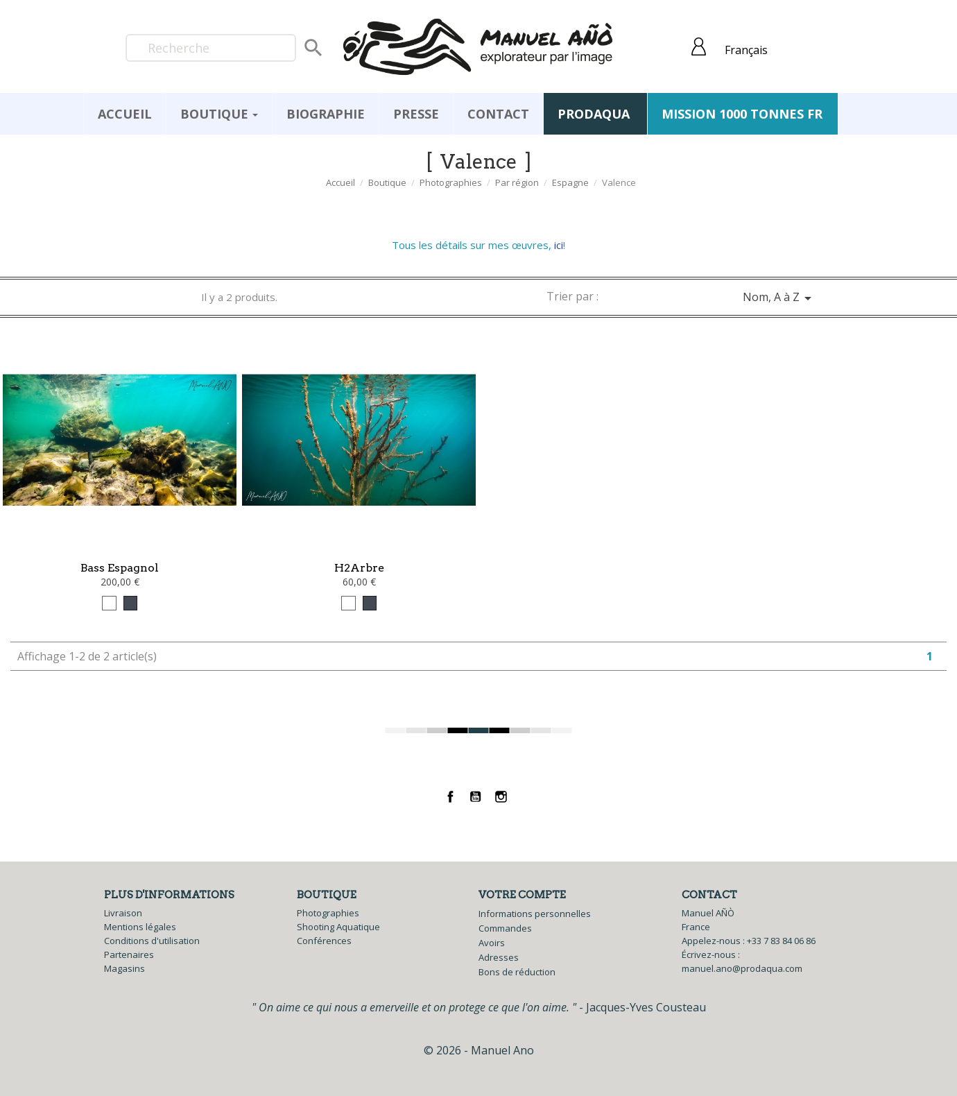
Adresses (498, 957)
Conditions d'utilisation (152, 940)
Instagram (501, 797)
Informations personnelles (534, 913)
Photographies (328, 913)
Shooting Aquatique (338, 927)
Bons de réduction (516, 972)
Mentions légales (140, 927)
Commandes (505, 928)
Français (746, 50)
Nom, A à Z (779, 298)
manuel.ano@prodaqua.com (742, 968)
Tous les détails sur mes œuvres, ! (478, 245)
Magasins (124, 968)
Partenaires (129, 954)
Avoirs (491, 942)
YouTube (476, 797)
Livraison (123, 913)
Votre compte (522, 895)
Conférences (324, 940)
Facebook (450, 797)
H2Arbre (359, 567)
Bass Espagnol (119, 567)
